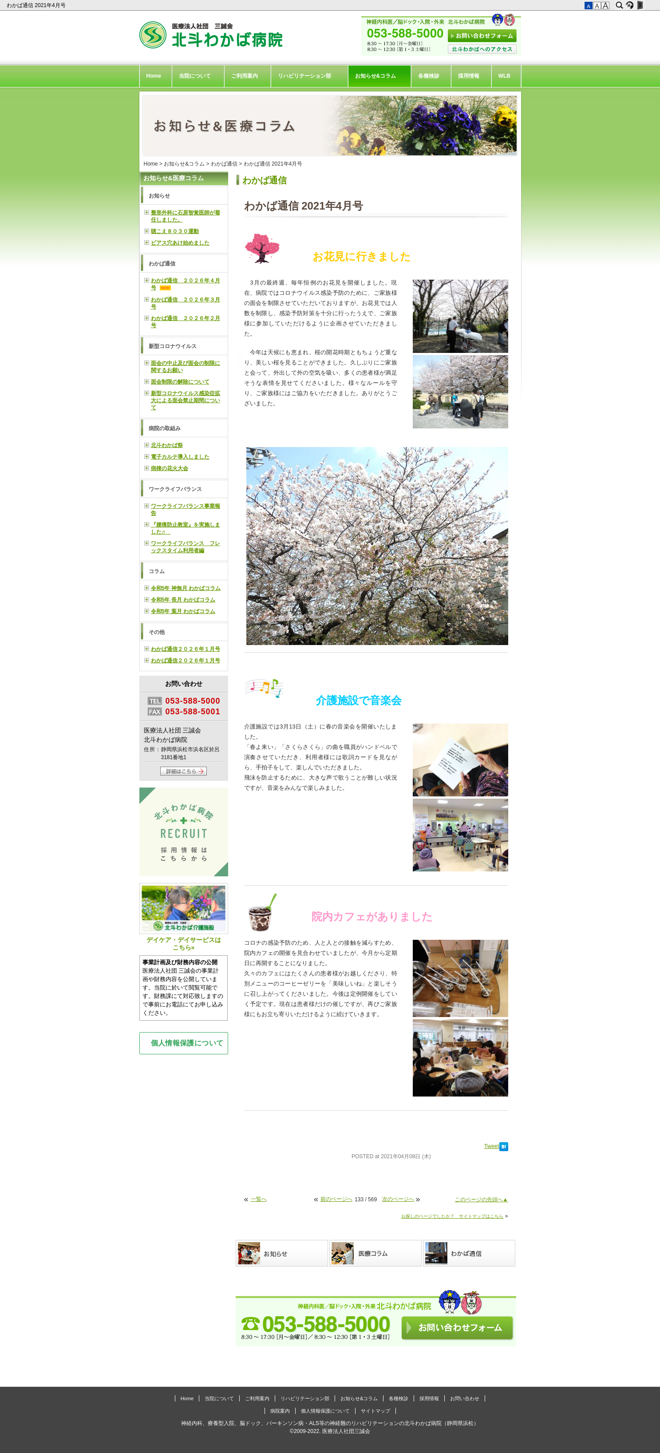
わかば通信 (224, 164)
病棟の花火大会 (169, 468)
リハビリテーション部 (304, 76)
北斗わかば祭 (167, 445)
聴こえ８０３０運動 (175, 231)
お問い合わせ (464, 1398)
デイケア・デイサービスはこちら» (183, 917)
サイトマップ (375, 1410)
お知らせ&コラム (375, 76)
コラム (157, 571)
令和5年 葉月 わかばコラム (183, 611)
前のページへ (336, 1199)
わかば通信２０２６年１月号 (185, 649)
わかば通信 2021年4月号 (37, 5)
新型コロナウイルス (173, 346)
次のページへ (398, 1199)
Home (153, 76)
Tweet (491, 1146)
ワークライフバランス (175, 489)
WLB (504, 76)
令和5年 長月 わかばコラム (183, 600)
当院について (195, 76)
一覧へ (259, 1199)
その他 (157, 632)
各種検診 (428, 76)
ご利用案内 (244, 76)
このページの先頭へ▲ (481, 1199)
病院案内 (280, 1410)
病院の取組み (165, 428)
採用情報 (468, 76)
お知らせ (159, 196)
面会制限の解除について (180, 382)
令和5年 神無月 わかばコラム (186, 588)
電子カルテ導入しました (180, 457)
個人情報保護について (187, 1043)
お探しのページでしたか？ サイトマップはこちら (452, 1216)
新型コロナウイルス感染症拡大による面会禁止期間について (185, 400)
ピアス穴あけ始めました (180, 243)
